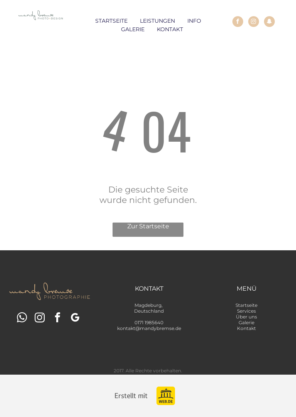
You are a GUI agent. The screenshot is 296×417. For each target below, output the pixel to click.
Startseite (246, 305)
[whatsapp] (22, 318)
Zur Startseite (148, 226)
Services (246, 311)
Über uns (246, 317)
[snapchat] (269, 22)
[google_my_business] (75, 318)
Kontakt (246, 328)
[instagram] (253, 22)
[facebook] (237, 22)
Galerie (246, 322)
